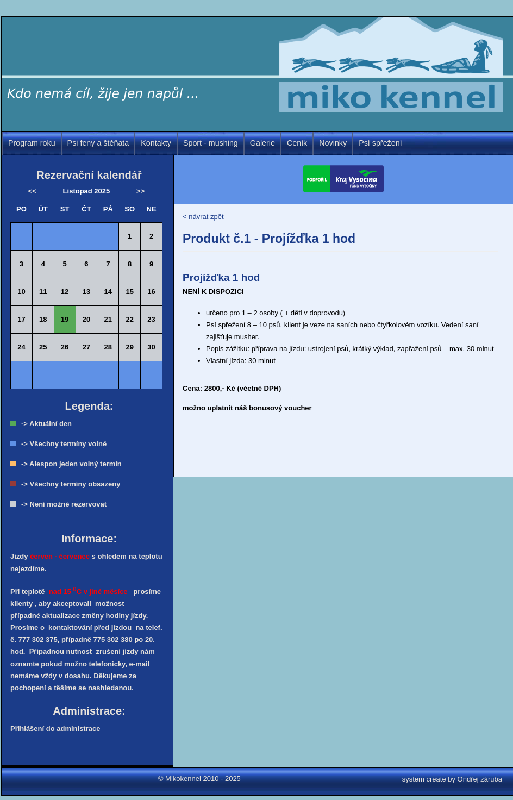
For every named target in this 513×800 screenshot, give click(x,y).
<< (32, 191)
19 (64, 319)
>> (140, 191)
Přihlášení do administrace (55, 728)
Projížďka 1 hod (221, 277)
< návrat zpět (203, 216)
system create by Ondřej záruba (452, 779)
